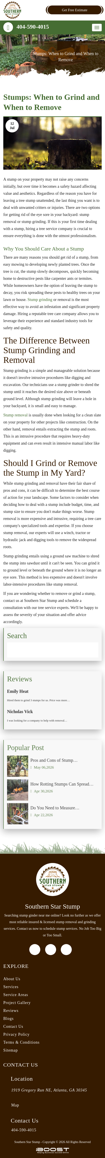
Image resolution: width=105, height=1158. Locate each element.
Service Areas (15, 995)
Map (15, 1105)
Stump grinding (40, 299)
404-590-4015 (33, 27)
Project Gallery (17, 1002)
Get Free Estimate (74, 10)
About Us (11, 979)
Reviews (10, 1010)
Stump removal (15, 415)
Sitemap (10, 1050)
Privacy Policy (16, 1034)
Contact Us (13, 1026)
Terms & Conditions (21, 1042)
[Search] (52, 653)
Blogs (8, 1018)
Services (10, 987)
